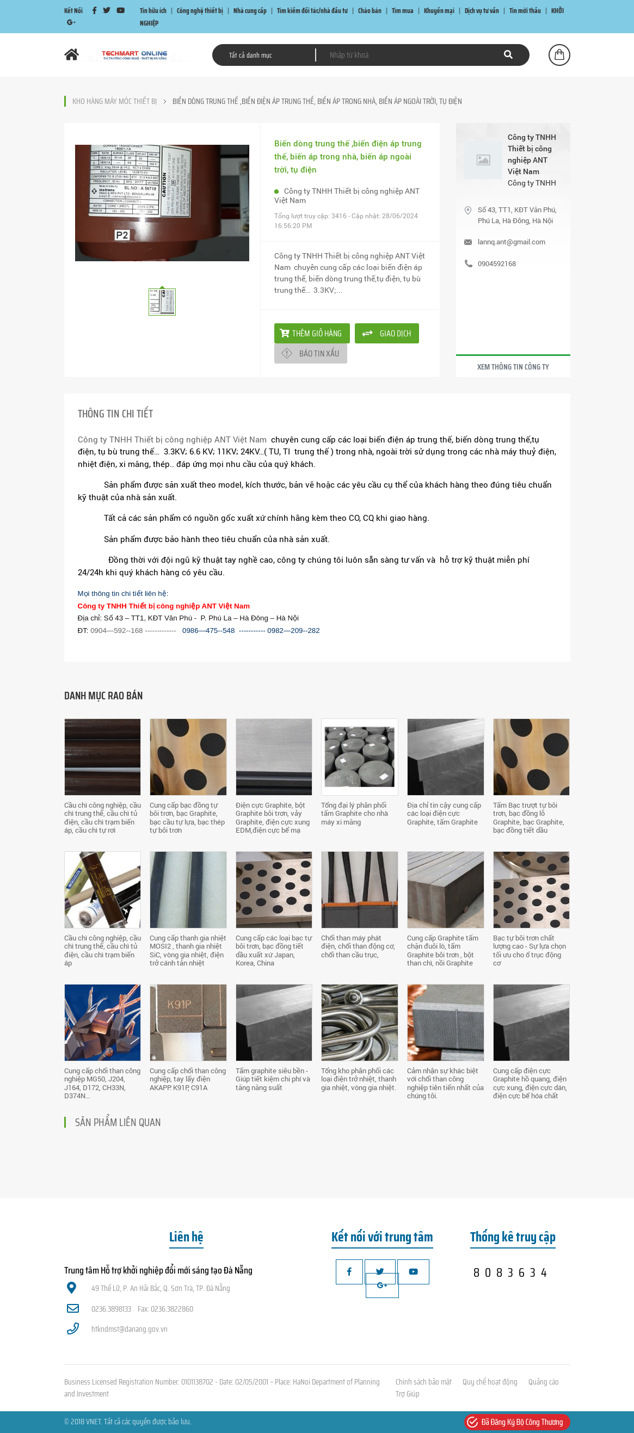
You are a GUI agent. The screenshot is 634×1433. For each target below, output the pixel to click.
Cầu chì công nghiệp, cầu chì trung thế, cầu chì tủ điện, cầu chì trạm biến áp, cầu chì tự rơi (102, 817)
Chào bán (369, 10)
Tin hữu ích (153, 10)
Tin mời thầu (525, 10)
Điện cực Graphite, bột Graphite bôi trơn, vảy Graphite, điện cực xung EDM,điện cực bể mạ (273, 817)
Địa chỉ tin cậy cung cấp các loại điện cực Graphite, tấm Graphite (444, 813)
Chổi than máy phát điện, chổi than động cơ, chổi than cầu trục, (358, 946)
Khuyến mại (439, 10)
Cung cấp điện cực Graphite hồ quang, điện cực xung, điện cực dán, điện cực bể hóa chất (530, 1083)
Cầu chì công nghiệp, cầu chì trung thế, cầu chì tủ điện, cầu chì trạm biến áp (102, 950)
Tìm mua (403, 10)
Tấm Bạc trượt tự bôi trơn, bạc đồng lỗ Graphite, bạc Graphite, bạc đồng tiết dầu (528, 817)
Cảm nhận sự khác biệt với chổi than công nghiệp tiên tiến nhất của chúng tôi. (445, 1083)
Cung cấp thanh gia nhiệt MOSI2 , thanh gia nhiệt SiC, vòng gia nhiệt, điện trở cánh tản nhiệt (188, 950)
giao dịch (395, 333)
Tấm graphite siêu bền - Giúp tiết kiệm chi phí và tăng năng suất (273, 1079)
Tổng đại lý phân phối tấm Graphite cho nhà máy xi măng (354, 813)
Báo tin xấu (319, 353)
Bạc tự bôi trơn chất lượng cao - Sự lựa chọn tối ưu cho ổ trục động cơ (529, 950)
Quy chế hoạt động (490, 1381)
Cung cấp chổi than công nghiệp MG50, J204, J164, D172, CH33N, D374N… (102, 1083)
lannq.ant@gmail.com (511, 242)
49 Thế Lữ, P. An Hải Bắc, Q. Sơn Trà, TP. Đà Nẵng (148, 1288)
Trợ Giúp (408, 1393)
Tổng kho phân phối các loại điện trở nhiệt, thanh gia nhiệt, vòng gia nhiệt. (358, 1079)
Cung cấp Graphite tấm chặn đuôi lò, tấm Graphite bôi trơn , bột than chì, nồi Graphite (442, 950)
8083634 (512, 1272)
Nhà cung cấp (250, 10)
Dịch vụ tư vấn (482, 10)
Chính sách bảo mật (424, 1381)
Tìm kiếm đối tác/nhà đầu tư (312, 10)
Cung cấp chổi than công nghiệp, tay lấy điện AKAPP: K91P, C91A (188, 1079)
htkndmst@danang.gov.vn (117, 1329)
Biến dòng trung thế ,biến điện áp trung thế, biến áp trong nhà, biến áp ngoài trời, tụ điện (317, 101)
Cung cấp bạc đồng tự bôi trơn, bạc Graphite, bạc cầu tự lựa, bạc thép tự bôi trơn (187, 817)
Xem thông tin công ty (513, 366)
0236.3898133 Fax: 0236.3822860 (130, 1308)
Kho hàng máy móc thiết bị (114, 101)
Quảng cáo (543, 1381)
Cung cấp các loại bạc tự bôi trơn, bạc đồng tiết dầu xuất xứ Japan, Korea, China (274, 950)
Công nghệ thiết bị (200, 10)
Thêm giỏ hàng (311, 333)
